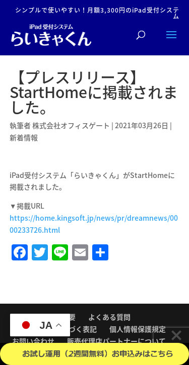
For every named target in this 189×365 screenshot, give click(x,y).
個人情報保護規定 (137, 329)
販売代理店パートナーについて (116, 341)
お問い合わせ (33, 341)
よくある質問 (109, 317)
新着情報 (24, 137)
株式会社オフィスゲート (71, 125)
